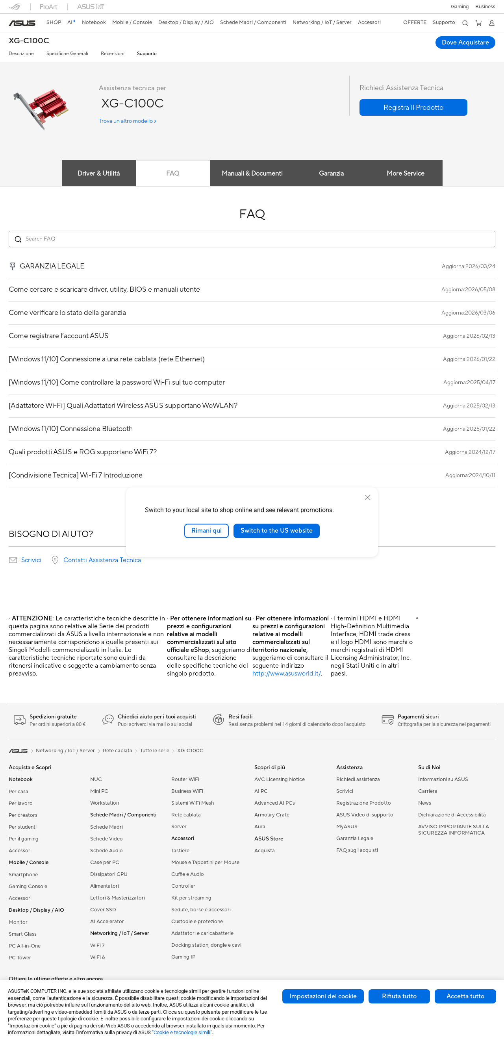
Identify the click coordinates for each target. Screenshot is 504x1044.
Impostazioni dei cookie (323, 996)
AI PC (261, 791)
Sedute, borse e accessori (201, 910)
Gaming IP (183, 957)
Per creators (23, 815)
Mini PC (99, 791)
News (424, 803)
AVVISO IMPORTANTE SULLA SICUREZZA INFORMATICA (453, 830)
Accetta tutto (465, 996)
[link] (22, 23)
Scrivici (31, 560)
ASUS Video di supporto (364, 815)
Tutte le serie (154, 751)
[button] (460, 6)
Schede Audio (106, 851)
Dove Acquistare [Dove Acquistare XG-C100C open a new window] (465, 42)
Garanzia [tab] (331, 174)
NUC (96, 779)
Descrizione (21, 54)
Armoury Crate (271, 815)
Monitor (18, 922)
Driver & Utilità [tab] (99, 174)
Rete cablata (186, 815)
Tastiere (180, 851)
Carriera (427, 791)
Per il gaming (24, 839)
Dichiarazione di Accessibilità (452, 815)
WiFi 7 (97, 945)
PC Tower (20, 958)
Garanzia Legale (354, 838)
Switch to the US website (277, 531)
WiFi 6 (97, 957)
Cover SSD (103, 910)
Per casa (18, 792)
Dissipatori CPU (109, 874)
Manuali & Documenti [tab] (252, 174)
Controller (183, 886)
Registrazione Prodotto (363, 803)
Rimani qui (206, 531)
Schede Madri (106, 827)
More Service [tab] (405, 174)
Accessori (20, 851)
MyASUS (347, 827)
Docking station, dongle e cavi (206, 945)
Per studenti (23, 827)
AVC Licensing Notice (279, 779)
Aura (259, 827)
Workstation (104, 803)
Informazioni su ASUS (443, 779)
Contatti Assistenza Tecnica (102, 560)
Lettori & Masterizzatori (117, 898)
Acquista (264, 851)
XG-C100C (29, 41)
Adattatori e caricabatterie (202, 933)
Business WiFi (187, 791)
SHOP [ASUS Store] (53, 22)
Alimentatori (104, 886)
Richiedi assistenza (358, 779)
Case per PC (104, 862)
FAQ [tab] (172, 174)
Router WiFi (185, 779)
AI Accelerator (107, 921)
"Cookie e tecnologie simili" (182, 1032)
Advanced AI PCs (274, 803)
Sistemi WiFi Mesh (192, 803)
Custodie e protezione (197, 921)
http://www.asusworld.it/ (286, 673)
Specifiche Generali (67, 54)
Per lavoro (21, 803)
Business (485, 7)
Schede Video (106, 839)
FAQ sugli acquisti (357, 850)
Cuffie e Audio (187, 874)
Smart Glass (23, 934)
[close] (368, 497)
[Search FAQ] (252, 239)
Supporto (147, 54)
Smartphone (23, 875)
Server (179, 827)
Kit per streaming (191, 898)
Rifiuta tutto (399, 996)
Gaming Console (28, 886)
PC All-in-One (25, 946)
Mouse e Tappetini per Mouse (205, 862)
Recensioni (112, 54)
